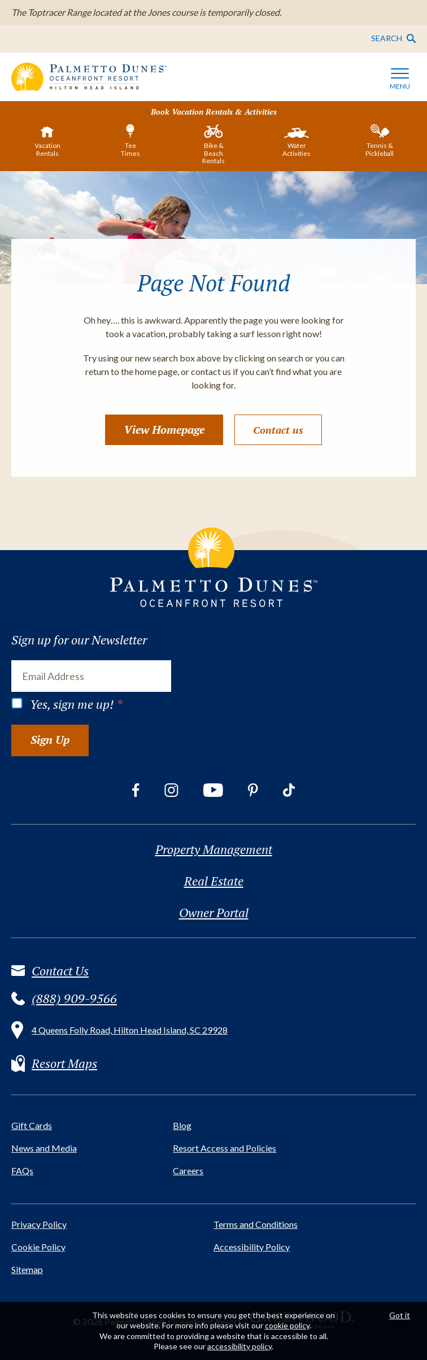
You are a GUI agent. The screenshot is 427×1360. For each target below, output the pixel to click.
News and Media (44, 1148)
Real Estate (213, 881)
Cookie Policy (38, 1246)
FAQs (22, 1170)
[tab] (47, 143)
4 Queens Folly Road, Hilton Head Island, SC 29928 (130, 1030)
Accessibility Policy (251, 1246)
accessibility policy (239, 1346)
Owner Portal (214, 912)
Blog (182, 1125)
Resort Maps (64, 1063)
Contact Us (60, 971)
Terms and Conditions (255, 1224)
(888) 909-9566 (74, 998)
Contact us (278, 430)
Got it (399, 1315)
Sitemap (27, 1269)
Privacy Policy (39, 1224)
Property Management (213, 849)
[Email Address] (91, 676)
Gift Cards (31, 1125)
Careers (188, 1170)
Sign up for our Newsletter (79, 640)
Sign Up (49, 739)
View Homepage (164, 429)
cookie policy (287, 1325)
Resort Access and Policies (224, 1148)
